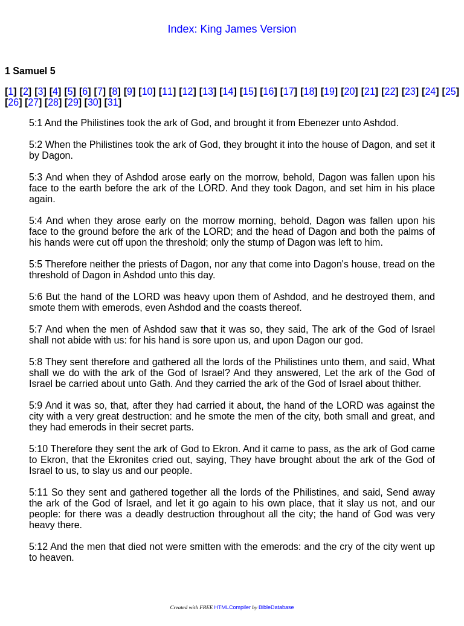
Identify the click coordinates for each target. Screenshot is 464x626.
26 (13, 102)
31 (113, 102)
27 (33, 102)
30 (93, 102)
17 (288, 91)
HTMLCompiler (232, 607)
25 (450, 91)
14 (228, 91)
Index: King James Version (231, 29)
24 (430, 91)
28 (53, 102)
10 (147, 91)
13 (207, 91)
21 (369, 91)
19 (329, 91)
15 (248, 91)
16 (268, 91)
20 (349, 91)
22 (389, 91)
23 (410, 91)
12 (187, 91)
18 (309, 91)
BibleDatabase (276, 607)
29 (73, 102)
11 (167, 91)
